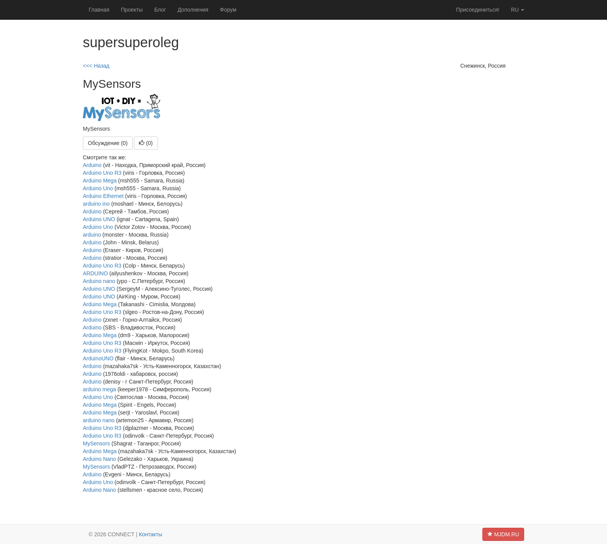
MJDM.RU (503, 534)
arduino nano (99, 420)
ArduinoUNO (98, 358)
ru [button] (517, 10)
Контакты (150, 534)
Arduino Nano (99, 459)
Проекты (131, 10)
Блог (160, 10)
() (146, 143)
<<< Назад (96, 66)
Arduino (92, 165)
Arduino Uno (98, 188)
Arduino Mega (100, 180)
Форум (228, 10)
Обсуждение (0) (108, 143)
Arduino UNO (99, 219)
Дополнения (193, 10)
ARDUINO (95, 273)
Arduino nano (99, 281)
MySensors (96, 443)
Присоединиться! (477, 10)
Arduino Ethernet (103, 196)
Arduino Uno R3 (102, 173)
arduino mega (99, 389)
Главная (99, 10)
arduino (92, 235)
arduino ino (96, 204)
